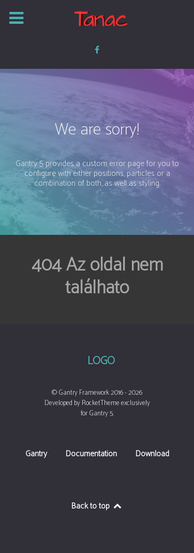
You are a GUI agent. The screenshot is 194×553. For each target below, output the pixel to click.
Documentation (91, 455)
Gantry (36, 455)
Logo (101, 361)
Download (152, 455)
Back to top (97, 506)
